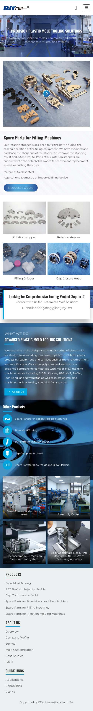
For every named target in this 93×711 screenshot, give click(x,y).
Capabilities (14, 686)
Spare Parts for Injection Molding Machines (35, 613)
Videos (10, 692)
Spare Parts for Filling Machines (27, 607)
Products (13, 574)
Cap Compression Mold (22, 595)
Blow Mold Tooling (18, 583)
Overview (12, 631)
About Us (18, 391)
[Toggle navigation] (87, 8)
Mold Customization (19, 650)
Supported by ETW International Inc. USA (46, 702)
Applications (14, 679)
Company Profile (17, 637)
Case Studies (14, 656)
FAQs (9, 662)
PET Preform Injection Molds (25, 589)
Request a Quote (20, 187)
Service (10, 643)
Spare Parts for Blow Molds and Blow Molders (37, 601)
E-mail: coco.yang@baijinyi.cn (47, 308)
